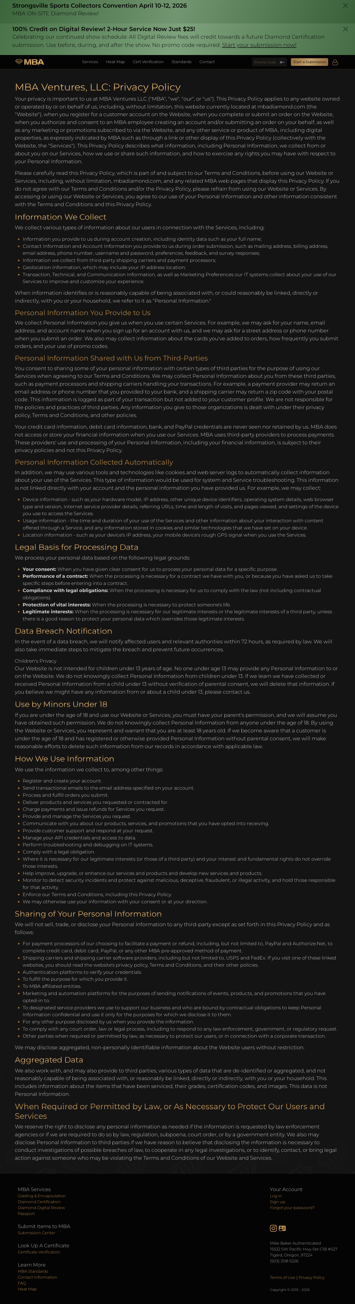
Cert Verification (148, 61)
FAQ (22, 1283)
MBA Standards (33, 1271)
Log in (276, 1196)
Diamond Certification (39, 1201)
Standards (182, 61)
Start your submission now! (259, 45)
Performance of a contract (55, 576)
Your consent (39, 569)
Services (90, 61)
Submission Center (36, 1233)
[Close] (345, 5)
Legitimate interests (47, 612)
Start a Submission (309, 62)
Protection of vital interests (56, 605)
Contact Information (37, 1277)
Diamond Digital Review (41, 1207)
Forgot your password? (292, 1207)
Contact (207, 61)
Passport (26, 1213)
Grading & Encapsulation (42, 1196)
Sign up (277, 1201)
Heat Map (115, 61)
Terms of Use (282, 1277)
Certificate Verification (39, 1252)
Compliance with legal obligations (65, 590)
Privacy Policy (311, 1277)
